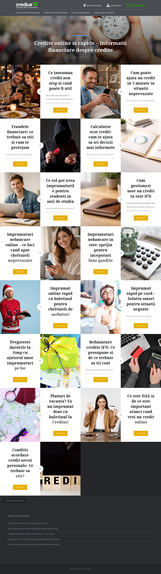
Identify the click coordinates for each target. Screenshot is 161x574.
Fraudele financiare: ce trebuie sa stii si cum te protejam (31, 534)
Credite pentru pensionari (55, 13)
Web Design (75, 569)
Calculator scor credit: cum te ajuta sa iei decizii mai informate (34, 539)
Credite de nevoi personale (28, 13)
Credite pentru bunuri (104, 13)
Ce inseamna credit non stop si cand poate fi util (27, 523)
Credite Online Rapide (80, 13)
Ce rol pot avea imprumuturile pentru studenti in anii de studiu (33, 544)
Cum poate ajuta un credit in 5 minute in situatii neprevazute (33, 528)
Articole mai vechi (14, 501)
